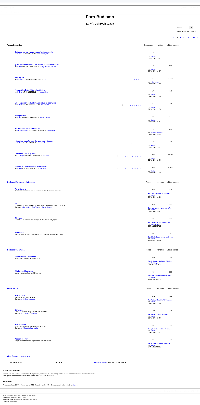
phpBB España (22, 397)
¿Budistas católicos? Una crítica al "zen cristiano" (37, 65)
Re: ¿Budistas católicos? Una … (160, 329)
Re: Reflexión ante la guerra (158, 314)
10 (132, 156)
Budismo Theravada (15, 250)
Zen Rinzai (34, 207)
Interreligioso (20, 324)
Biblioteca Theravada (24, 271)
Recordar (112, 362)
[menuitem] (17, 8)
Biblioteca (19, 232)
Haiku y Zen (20, 77)
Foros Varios (12, 289)
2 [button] (180, 38)
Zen (45, 79)
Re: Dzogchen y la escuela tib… (159, 222)
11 (135, 156)
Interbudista (44, 92)
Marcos (75, 385)
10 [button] (194, 38)
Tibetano (18, 218)
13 (140, 156)
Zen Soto (26, 207)
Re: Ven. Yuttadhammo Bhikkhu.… (160, 276)
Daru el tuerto (155, 224)
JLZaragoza (21, 79)
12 (137, 156)
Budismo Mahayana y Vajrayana (21, 182)
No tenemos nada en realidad (27, 128)
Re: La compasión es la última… (160, 193)
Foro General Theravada (25, 257)
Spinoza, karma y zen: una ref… (159, 208)
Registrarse (25, 356)
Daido (19, 54)
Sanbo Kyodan (44, 54)
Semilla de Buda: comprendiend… (160, 237)
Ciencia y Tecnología (29, 313)
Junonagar (21, 156)
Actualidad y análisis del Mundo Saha (31, 166)
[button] (173, 37)
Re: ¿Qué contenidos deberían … (160, 343)
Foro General (44, 105)
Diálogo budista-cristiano (48, 67)
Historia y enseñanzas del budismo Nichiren (34, 141)
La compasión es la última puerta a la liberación (35, 103)
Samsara (46, 156)
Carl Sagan (154, 263)
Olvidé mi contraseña (100, 362)
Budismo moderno (28, 299)
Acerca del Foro (22, 339)
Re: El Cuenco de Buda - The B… (160, 261)
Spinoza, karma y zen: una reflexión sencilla (34, 52)
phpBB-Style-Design (31, 399)
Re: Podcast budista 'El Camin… (160, 300)
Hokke (19, 67)
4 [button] (185, 38)
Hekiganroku (20, 116)
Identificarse (12, 356)
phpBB (14, 395)
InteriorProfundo (22, 130)
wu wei (153, 277)
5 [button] (188, 38)
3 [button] (183, 38)
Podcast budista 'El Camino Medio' (30, 90)
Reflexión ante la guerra (25, 154)
